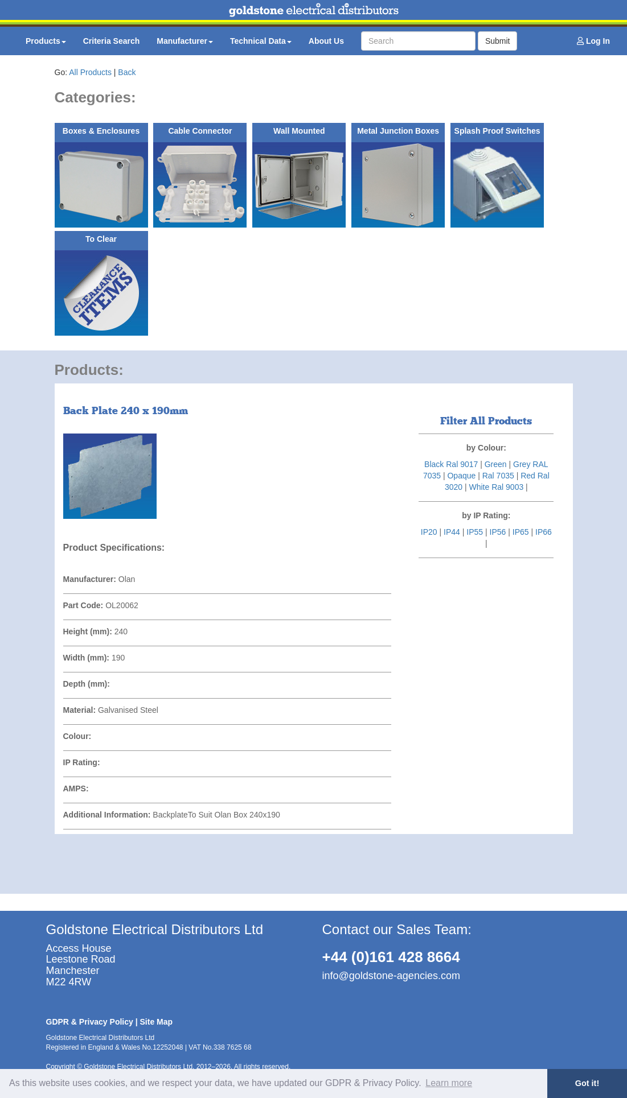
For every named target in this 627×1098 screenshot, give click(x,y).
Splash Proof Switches (497, 130)
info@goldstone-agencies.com (391, 975)
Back (127, 72)
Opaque (461, 475)
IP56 (498, 531)
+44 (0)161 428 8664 (391, 956)
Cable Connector (200, 130)
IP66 (543, 531)
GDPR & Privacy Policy (89, 1021)
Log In (593, 41)
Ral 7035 (498, 475)
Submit (497, 41)
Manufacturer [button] (185, 41)
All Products (90, 72)
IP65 (521, 531)
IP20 (429, 531)
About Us (326, 41)
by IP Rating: (486, 515)
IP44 (452, 531)
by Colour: (486, 447)
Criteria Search (111, 41)
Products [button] (46, 41)
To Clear (101, 238)
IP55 (474, 531)
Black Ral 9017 (451, 464)
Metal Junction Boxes (398, 130)
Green (496, 464)
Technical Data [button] (261, 41)
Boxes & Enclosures (101, 130)
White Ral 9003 (496, 487)
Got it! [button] (587, 1083)
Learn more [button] (448, 1083)
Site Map (156, 1021)
